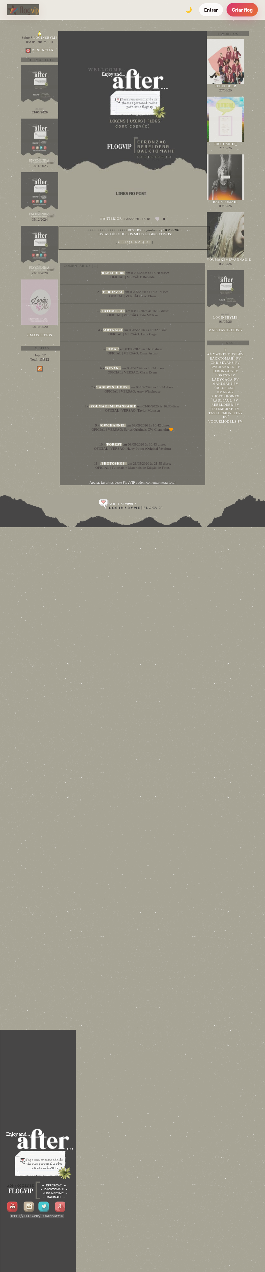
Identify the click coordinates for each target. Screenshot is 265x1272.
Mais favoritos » (225, 330)
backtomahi (225, 202)
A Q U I (134, 242)
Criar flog (242, 10)
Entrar (211, 10)
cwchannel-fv (225, 367)
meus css (225, 388)
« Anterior (111, 218)
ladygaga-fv (225, 379)
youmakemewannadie (229, 259)
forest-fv (225, 375)
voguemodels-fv (225, 421)
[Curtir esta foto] (158, 219)
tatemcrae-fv (225, 409)
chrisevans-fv (225, 362)
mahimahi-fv (225, 383)
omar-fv (225, 392)
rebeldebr (225, 86)
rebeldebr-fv (225, 404)
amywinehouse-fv (225, 354)
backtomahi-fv (225, 358)
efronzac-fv (225, 371)
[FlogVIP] (23, 9)
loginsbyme (225, 317)
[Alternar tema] (189, 9)
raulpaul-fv (225, 400)
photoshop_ (226, 144)
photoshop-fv (225, 396)
